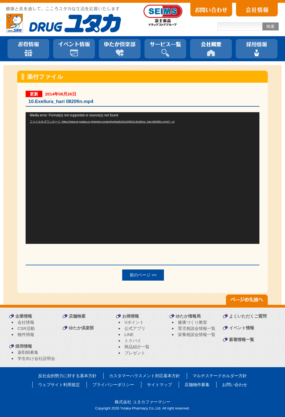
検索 (270, 26)
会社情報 (26, 322)
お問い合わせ (234, 384)
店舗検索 (77, 316)
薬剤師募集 (28, 352)
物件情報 (26, 334)
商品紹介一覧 (136, 346)
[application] (142, 178)
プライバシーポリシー (113, 384)
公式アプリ (134, 328)
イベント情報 (241, 327)
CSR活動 (26, 328)
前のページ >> (143, 275)
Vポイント (134, 322)
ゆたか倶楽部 (81, 327)
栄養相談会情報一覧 (196, 334)
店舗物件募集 (197, 384)
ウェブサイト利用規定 (59, 384)
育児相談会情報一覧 (196, 328)
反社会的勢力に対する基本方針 (67, 375)
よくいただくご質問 (248, 316)
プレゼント (134, 352)
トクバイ (132, 340)
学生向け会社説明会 (36, 358)
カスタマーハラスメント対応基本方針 (144, 375)
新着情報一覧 (241, 339)
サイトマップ (159, 384)
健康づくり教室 (192, 322)
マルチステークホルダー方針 (220, 375)
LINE (129, 334)
